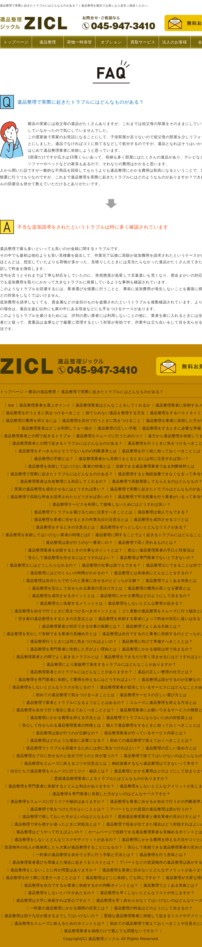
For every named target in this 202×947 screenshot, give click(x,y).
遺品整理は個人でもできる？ (163, 512)
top (11, 405)
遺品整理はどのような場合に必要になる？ (67, 740)
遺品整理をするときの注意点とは (65, 527)
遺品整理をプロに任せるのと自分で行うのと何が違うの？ (67, 756)
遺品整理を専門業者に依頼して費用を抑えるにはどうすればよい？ (77, 680)
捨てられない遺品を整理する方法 (115, 413)
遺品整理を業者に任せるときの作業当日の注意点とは (81, 519)
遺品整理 (47, 44)
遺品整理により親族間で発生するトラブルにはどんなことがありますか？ (111, 664)
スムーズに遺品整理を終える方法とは (163, 703)
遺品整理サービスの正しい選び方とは (153, 695)
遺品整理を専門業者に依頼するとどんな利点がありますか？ (61, 786)
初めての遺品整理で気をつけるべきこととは (75, 695)
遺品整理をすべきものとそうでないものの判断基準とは (67, 451)
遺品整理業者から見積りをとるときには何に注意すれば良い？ (134, 459)
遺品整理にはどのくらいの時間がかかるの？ (69, 573)
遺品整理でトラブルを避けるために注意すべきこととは (83, 512)
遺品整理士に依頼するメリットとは (71, 603)
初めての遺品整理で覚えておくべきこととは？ (151, 740)
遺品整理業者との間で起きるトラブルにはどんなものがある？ (67, 443)
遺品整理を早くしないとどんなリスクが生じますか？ (147, 893)
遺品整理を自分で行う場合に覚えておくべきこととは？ (65, 710)
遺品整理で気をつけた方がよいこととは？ (67, 809)
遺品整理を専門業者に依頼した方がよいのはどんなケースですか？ (111, 794)
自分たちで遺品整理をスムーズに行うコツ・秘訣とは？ (59, 771)
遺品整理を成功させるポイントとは (63, 596)
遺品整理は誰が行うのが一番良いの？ (79, 542)
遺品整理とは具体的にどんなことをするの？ (153, 573)
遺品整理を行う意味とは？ (163, 855)
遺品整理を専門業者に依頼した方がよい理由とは (73, 649)
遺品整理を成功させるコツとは (161, 519)
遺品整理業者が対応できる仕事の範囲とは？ (81, 626)
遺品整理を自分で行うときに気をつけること (101, 421)
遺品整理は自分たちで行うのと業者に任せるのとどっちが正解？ (83, 581)
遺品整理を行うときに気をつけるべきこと (43, 413)
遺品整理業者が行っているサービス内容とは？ (145, 733)
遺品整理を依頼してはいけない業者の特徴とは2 (47, 535)
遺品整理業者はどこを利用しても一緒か (57, 428)
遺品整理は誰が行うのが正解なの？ (67, 733)
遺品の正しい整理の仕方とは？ (165, 672)
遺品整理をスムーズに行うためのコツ (109, 436)
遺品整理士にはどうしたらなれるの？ (43, 565)
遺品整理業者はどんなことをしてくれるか (113, 405)
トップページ (15, 42)
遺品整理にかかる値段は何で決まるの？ (157, 649)
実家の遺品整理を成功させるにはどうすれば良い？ (59, 489)
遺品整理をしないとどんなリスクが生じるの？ (53, 687)
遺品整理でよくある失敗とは (171, 581)
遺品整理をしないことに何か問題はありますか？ (53, 870)
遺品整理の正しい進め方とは (171, 748)
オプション (111, 42)
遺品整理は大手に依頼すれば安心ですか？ (53, 900)
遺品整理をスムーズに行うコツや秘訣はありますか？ (57, 801)
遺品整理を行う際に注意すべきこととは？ (43, 878)
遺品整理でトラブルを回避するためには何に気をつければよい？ (83, 748)
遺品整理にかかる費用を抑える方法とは (65, 718)
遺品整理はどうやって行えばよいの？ (49, 832)
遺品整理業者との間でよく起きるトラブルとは (57, 657)
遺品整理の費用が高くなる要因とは (159, 588)
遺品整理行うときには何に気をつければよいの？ (73, 641)
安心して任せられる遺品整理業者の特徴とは (61, 725)
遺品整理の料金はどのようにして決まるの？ (153, 908)
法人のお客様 (174, 42)
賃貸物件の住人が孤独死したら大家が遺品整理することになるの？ (63, 847)
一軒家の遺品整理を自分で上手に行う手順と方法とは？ (85, 855)
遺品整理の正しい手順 (117, 428)
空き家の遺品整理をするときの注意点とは (55, 619)
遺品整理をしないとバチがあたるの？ (61, 893)
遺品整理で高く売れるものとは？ (147, 542)
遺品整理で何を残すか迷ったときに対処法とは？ (57, 824)
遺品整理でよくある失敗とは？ (153, 626)
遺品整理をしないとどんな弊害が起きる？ (145, 603)
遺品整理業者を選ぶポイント (44, 405)
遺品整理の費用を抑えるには (31, 421)
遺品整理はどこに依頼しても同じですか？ (123, 878)
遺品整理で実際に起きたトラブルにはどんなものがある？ (61, 474)
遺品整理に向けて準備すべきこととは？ (157, 641)
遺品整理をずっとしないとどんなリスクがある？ (143, 527)
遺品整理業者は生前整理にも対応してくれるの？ (63, 481)
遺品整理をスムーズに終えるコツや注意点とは (65, 763)
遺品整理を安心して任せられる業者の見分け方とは (77, 588)
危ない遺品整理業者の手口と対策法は (161, 550)
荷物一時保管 (79, 42)
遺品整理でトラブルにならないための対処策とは (149, 718)
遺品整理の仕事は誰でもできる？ (111, 565)
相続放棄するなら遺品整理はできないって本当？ (155, 763)
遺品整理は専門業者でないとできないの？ (157, 558)
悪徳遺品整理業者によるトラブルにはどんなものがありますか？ (111, 778)
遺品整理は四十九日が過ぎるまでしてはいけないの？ (51, 916)
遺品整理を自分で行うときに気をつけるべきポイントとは (65, 611)
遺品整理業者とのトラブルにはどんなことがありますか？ (81, 672)
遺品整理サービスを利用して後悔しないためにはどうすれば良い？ (111, 504)
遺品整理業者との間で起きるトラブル (37, 436)
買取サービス (142, 42)
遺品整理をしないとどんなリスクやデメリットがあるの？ (65, 840)
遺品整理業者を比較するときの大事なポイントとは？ (75, 550)
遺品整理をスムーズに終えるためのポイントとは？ (59, 923)
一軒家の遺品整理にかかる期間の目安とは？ (69, 908)
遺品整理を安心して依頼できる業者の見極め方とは (51, 634)
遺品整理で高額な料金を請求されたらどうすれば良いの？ (61, 497)
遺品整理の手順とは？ (53, 459)
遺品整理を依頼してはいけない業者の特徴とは (69, 466)
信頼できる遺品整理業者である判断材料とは (155, 466)
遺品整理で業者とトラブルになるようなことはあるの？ (75, 703)
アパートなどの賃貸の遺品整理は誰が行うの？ (151, 809)
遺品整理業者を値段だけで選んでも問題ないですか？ (111, 931)
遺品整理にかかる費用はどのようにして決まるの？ (145, 596)
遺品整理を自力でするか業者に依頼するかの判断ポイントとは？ (81, 885)
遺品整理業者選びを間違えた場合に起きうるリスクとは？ (63, 862)
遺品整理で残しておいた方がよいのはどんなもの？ (67, 817)
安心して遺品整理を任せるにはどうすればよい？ (71, 558)
